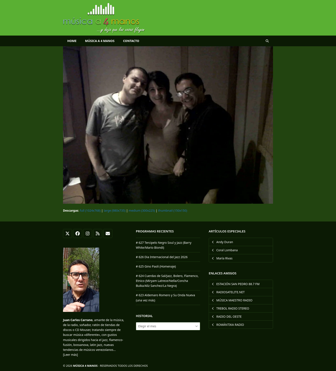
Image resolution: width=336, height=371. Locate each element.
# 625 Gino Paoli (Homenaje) (156, 266)
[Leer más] (70, 355)
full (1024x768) (90, 210)
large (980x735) (114, 210)
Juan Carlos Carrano (78, 320)
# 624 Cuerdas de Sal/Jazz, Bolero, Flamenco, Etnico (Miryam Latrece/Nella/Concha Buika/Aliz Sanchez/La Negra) (167, 281)
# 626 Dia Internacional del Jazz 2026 (162, 257)
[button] (267, 41)
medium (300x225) (142, 210)
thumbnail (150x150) (172, 210)
